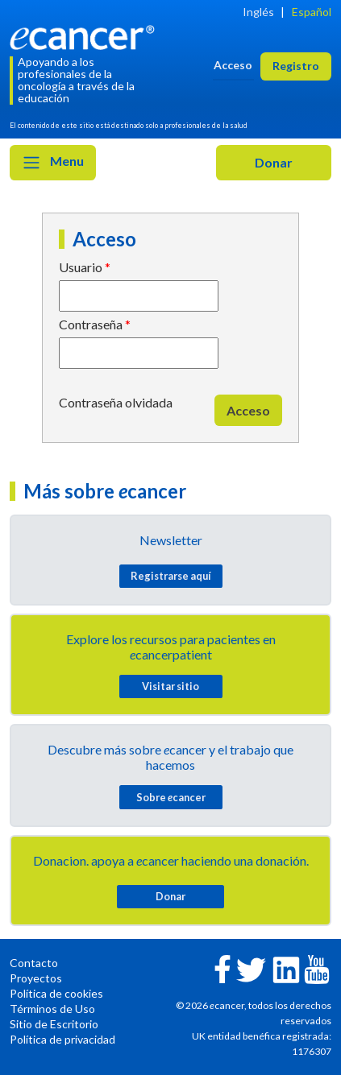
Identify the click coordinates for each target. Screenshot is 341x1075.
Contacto (34, 963)
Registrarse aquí (171, 575)
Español (311, 12)
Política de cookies (56, 993)
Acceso (248, 410)
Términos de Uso (52, 1008)
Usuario (80, 267)
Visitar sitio (170, 686)
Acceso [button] (233, 65)
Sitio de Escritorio (54, 1024)
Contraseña (91, 324)
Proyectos (36, 978)
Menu (53, 162)
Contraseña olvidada (116, 402)
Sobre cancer (171, 797)
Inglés (258, 12)
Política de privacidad (62, 1039)
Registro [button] (295, 65)
